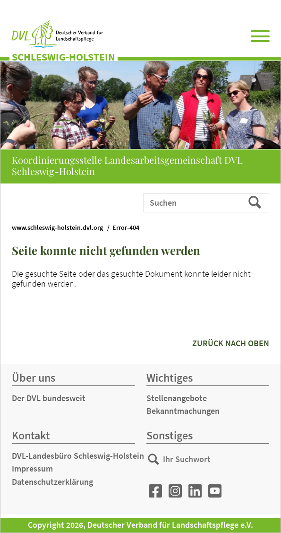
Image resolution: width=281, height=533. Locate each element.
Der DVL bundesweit (48, 398)
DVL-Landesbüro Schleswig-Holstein (78, 455)
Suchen (255, 202)
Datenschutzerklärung (52, 481)
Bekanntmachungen (183, 410)
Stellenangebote (176, 398)
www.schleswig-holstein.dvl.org (57, 228)
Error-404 (125, 228)
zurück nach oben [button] (230, 343)
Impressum (32, 468)
